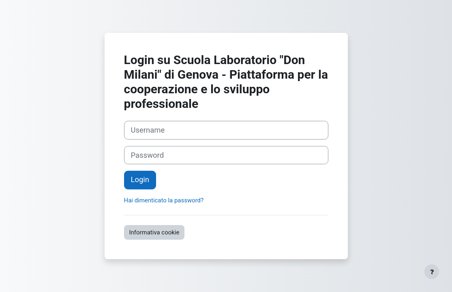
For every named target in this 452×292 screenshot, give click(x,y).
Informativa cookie (154, 232)
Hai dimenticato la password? (164, 200)
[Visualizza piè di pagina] (431, 271)
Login (140, 179)
